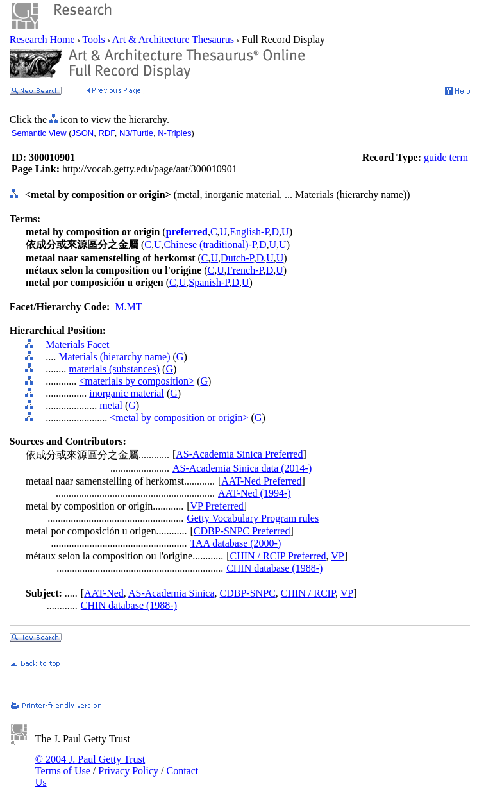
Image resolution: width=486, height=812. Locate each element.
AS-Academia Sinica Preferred (239, 454)
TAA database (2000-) (235, 543)
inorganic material (126, 393)
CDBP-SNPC (248, 593)
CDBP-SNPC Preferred (242, 531)
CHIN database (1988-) (274, 568)
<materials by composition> (136, 381)
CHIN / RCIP (308, 593)
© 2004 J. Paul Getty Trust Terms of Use (90, 765)
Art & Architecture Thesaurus (173, 39)
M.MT (128, 306)
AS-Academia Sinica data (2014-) (242, 468)
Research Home (44, 39)
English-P (249, 231)
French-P (245, 270)
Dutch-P (237, 258)
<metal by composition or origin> (179, 417)
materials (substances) (114, 368)
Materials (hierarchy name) (114, 356)
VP (337, 556)
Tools (94, 39)
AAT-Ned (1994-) (254, 493)
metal (110, 405)
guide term (446, 157)
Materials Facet (77, 344)
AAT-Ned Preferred (261, 481)
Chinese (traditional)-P (210, 244)
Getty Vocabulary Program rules (253, 518)
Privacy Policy (128, 770)
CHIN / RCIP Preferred (278, 556)
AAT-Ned (104, 593)
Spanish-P (209, 282)
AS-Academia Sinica (171, 593)
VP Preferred (216, 506)
